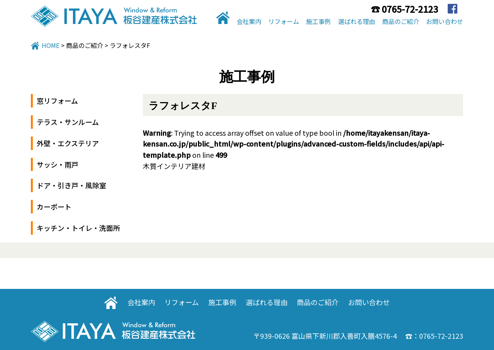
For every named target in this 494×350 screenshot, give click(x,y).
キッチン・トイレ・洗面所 (78, 228)
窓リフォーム (57, 101)
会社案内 (249, 21)
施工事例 (318, 21)
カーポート (54, 206)
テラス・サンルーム (68, 122)
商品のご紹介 (400, 21)
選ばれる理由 (356, 21)
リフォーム (283, 21)
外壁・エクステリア (68, 143)
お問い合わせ (444, 21)
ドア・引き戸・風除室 (71, 185)
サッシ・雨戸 (57, 164)
